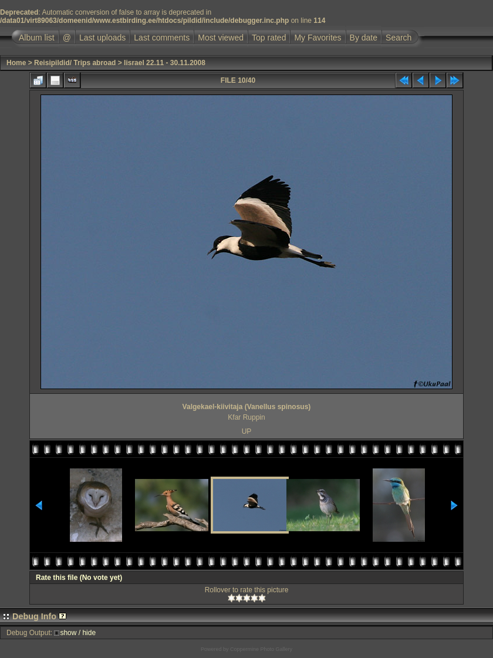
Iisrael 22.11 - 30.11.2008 (164, 63)
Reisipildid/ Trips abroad (75, 63)
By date (363, 37)
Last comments (162, 37)
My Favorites (317, 37)
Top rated (269, 37)
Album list (37, 37)
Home (16, 63)
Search (398, 37)
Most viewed (221, 37)
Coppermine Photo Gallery (261, 649)
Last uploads (102, 37)
